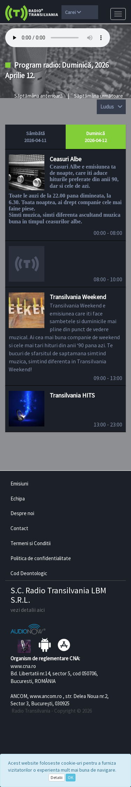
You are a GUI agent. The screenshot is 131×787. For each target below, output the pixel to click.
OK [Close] (70, 777)
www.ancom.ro (46, 696)
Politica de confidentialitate (40, 558)
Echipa (17, 498)
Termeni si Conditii (30, 543)
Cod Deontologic (28, 573)
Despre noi (22, 513)
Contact (19, 528)
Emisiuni (19, 483)
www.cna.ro (23, 666)
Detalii (57, 777)
